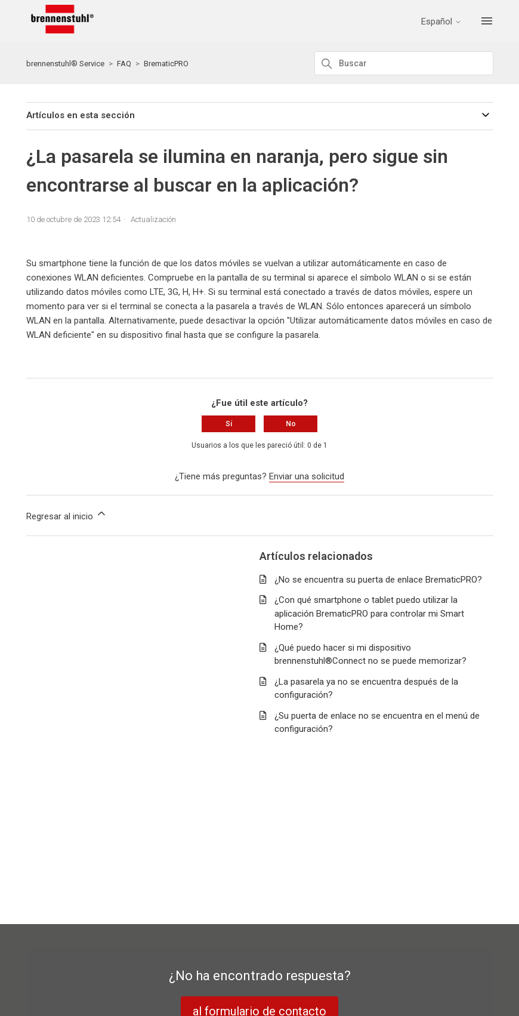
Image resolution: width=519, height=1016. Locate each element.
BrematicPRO (166, 63)
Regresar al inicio (66, 514)
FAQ (124, 63)
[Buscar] (403, 63)
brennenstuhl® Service (65, 63)
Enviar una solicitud (306, 476)
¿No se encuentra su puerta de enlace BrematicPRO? (378, 579)
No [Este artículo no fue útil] (291, 424)
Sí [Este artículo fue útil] (228, 424)
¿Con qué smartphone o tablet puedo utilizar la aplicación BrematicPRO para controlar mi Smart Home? (369, 613)
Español (441, 22)
